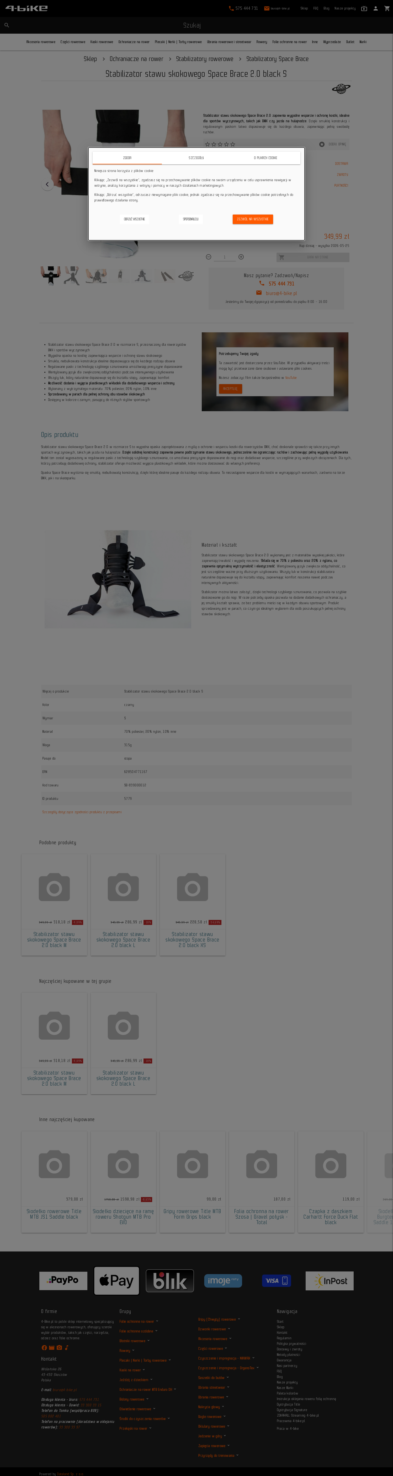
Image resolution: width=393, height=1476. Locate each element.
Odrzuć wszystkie (134, 219)
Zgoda (127, 158)
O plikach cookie (265, 158)
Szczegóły (196, 158)
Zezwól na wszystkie (253, 219)
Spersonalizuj (191, 219)
